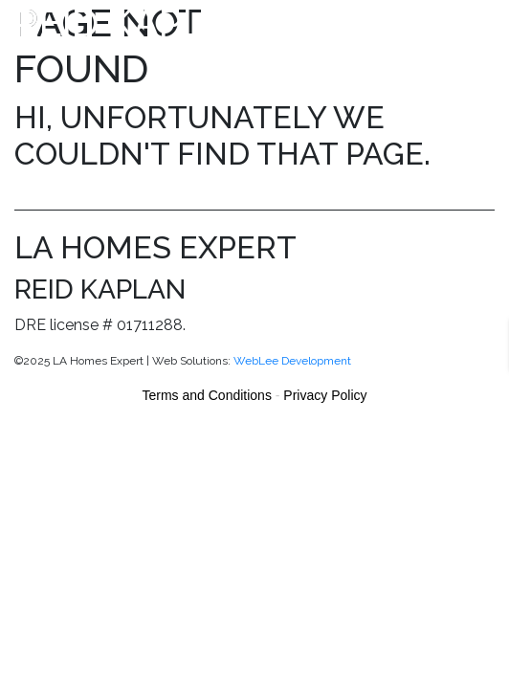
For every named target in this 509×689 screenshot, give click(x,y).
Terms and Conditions (207, 395)
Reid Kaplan (136, 22)
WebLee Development (292, 360)
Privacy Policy (324, 395)
